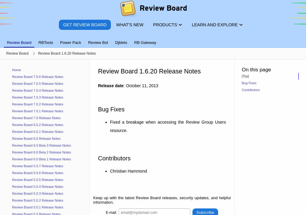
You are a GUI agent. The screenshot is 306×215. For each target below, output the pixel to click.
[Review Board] (153, 9)
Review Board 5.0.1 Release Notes (37, 207)
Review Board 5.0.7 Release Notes (37, 166)
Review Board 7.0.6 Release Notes (37, 77)
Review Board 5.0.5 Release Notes (37, 180)
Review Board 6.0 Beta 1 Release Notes (41, 159)
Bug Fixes (249, 83)
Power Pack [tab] (70, 42)
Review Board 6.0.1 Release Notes (37, 131)
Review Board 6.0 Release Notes (36, 138)
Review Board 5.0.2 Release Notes (37, 200)
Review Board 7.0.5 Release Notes (37, 83)
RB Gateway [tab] (145, 42)
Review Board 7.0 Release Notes (36, 118)
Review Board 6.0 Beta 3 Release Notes (41, 145)
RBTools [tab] (46, 42)
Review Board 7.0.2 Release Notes (37, 104)
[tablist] (153, 39)
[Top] (245, 76)
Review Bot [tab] (98, 42)
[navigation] (45, 137)
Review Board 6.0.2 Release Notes (37, 125)
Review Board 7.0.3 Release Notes (37, 97)
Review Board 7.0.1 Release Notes (37, 111)
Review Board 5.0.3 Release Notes (37, 193)
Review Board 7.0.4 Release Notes (37, 90)
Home (16, 70)
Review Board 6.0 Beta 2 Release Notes (41, 152)
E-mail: (111, 212)
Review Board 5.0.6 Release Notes (37, 173)
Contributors (251, 90)
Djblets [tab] (121, 42)
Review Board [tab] (19, 42)
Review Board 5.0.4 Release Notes (37, 186)
